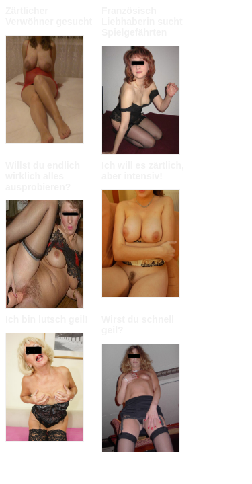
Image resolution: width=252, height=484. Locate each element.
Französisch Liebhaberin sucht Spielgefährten (142, 21)
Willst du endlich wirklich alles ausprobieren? (42, 176)
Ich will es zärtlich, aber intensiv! (142, 171)
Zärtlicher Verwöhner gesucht (48, 16)
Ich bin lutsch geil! (46, 319)
